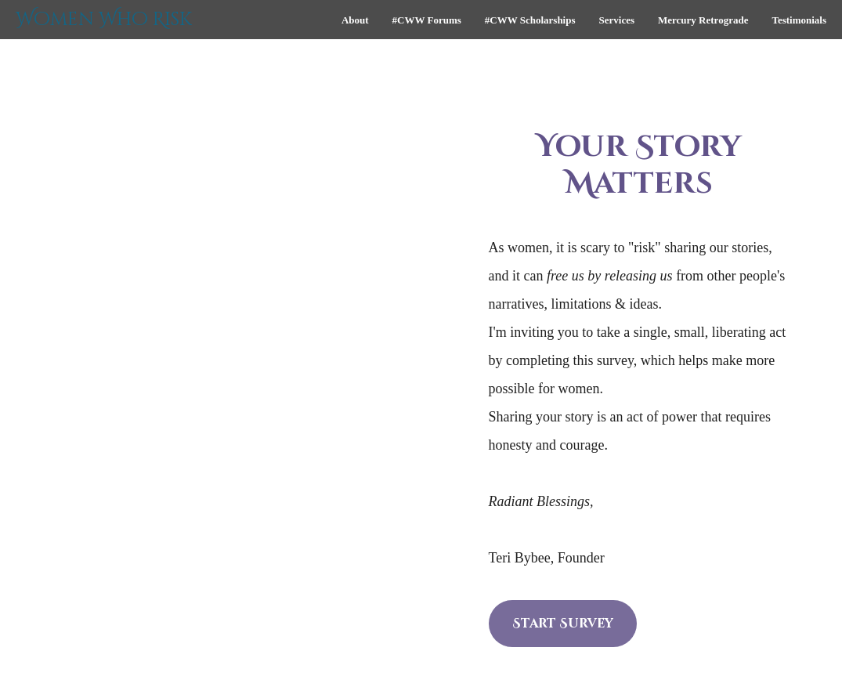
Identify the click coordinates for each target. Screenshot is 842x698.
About (355, 20)
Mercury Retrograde (703, 20)
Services (616, 20)
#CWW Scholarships (530, 20)
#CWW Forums (426, 20)
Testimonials (799, 20)
